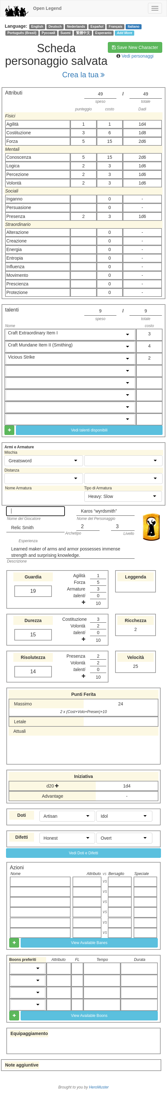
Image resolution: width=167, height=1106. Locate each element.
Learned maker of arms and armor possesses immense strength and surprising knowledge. (65, 552)
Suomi (65, 33)
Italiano (134, 26)
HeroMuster (99, 1087)
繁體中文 (83, 33)
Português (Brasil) (21, 33)
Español (96, 26)
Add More (124, 33)
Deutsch (54, 26)
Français (115, 26)
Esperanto (103, 33)
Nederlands (76, 26)
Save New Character (135, 47)
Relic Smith (22, 527)
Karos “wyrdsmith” (99, 511)
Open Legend (47, 8)
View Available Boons (89, 1015)
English (37, 26)
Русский (48, 33)
